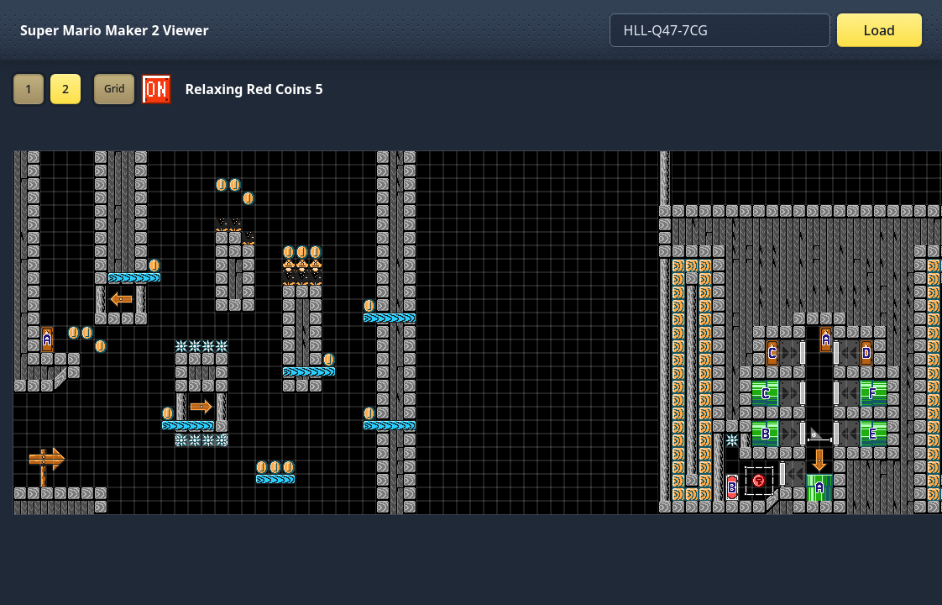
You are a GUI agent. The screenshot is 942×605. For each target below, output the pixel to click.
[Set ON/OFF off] (156, 89)
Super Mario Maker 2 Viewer (114, 30)
